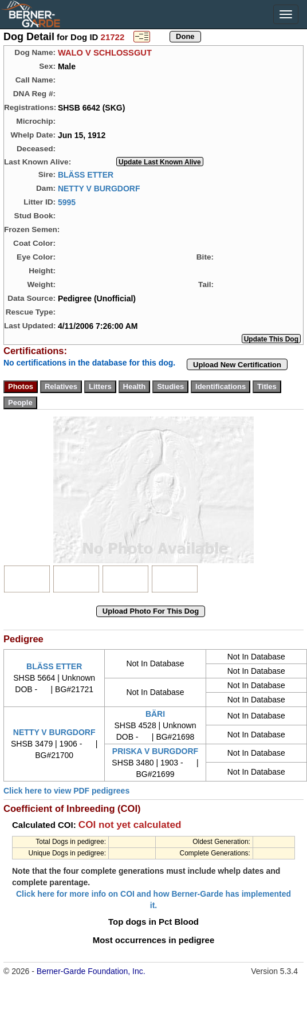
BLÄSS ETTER (85, 174)
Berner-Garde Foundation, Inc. (91, 971)
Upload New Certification (237, 364)
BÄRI (155, 713)
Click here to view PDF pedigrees (66, 790)
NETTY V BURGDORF (99, 188)
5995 (67, 201)
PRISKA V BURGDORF (155, 751)
